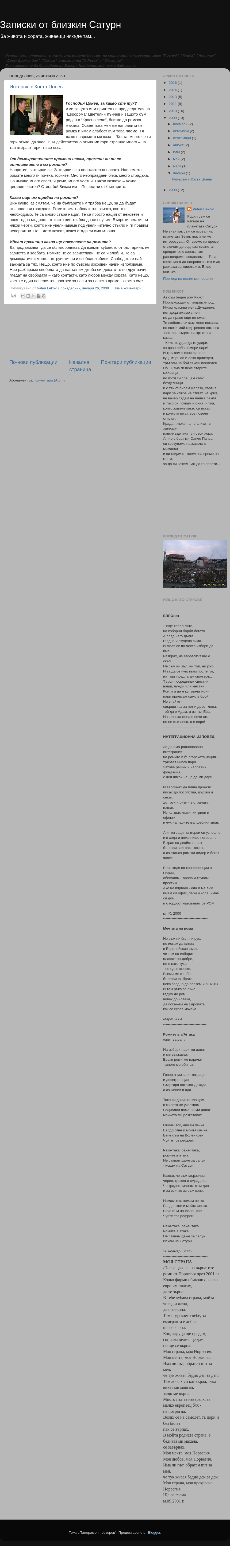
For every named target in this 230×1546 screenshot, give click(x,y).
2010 (173, 111)
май (177, 159)
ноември (181, 124)
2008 (173, 190)
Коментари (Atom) (50, 380)
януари (179, 173)
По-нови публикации (33, 362)
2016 (173, 83)
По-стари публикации (126, 362)
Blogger (154, 1533)
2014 (173, 90)
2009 (173, 118)
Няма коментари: (128, 288)
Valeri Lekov (203, 209)
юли (177, 152)
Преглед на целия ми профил (188, 279)
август (179, 145)
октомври (181, 131)
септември (182, 138)
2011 (173, 104)
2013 (173, 97)
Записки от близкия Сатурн (60, 24)
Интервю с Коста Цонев (36, 86)
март (177, 166)
